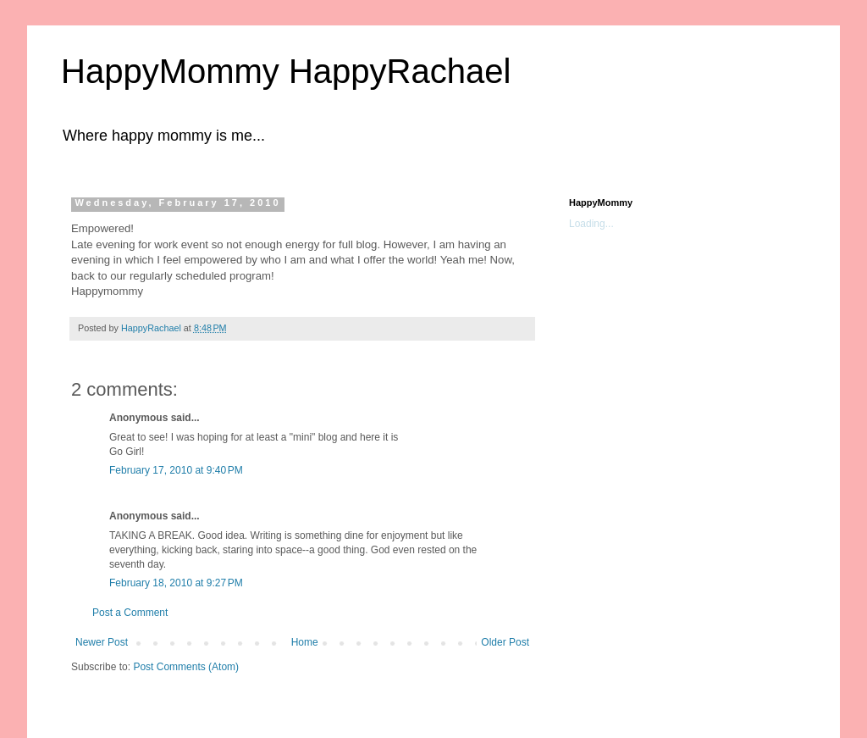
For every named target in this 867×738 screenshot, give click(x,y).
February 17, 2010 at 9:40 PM (176, 470)
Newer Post (101, 642)
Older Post (505, 642)
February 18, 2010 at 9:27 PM (176, 583)
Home (304, 642)
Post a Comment (130, 613)
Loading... (591, 224)
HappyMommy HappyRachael (286, 71)
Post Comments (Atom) (186, 667)
